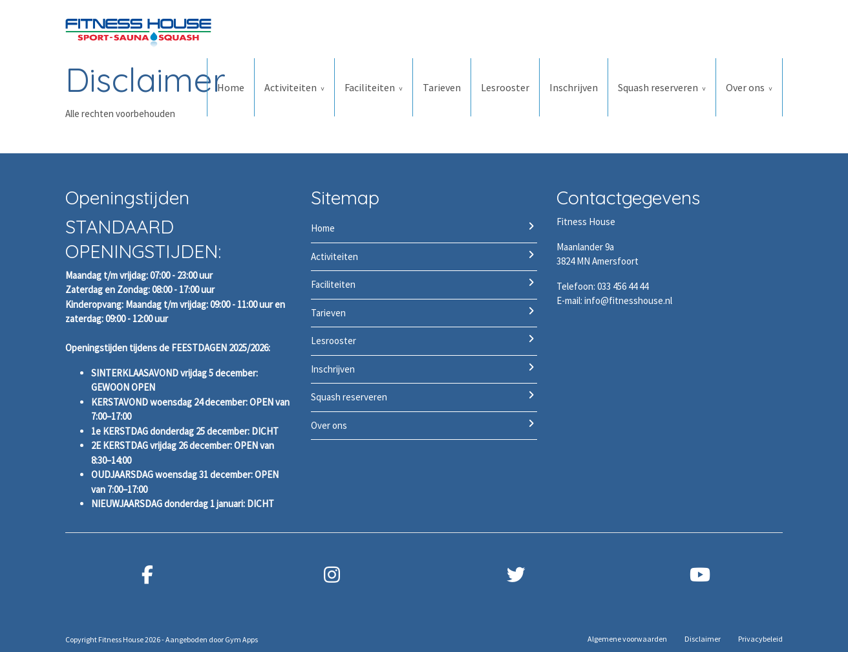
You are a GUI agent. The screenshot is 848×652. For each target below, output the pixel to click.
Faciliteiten (369, 87)
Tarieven (442, 87)
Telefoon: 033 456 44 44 (602, 286)
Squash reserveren (658, 87)
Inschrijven (573, 87)
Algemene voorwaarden (627, 639)
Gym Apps (241, 639)
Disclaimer (702, 639)
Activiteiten (290, 87)
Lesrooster (505, 87)
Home (230, 87)
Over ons (745, 87)
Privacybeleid (760, 639)
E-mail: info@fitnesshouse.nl (614, 300)
